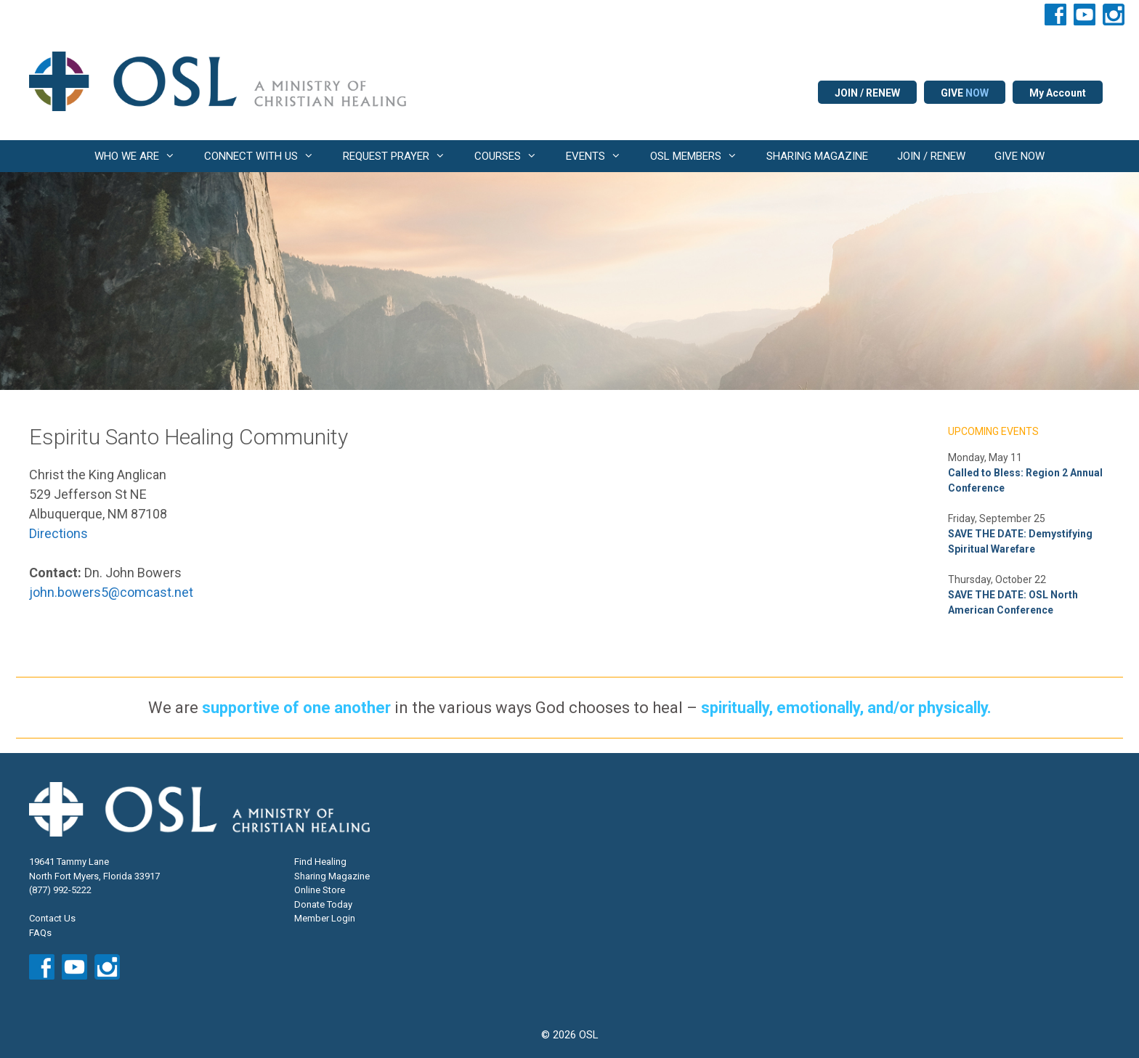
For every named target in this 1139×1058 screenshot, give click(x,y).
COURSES (512, 156)
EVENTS (601, 156)
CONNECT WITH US (266, 156)
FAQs (40, 932)
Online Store (319, 889)
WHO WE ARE (142, 156)
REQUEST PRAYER (401, 156)
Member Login (324, 918)
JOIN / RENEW (867, 93)
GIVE (965, 93)
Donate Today (323, 904)
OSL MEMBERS (701, 156)
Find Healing (320, 861)
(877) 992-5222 (60, 889)
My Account (1057, 93)
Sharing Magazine (332, 876)
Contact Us (52, 918)
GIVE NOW (1019, 156)
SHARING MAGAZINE (817, 156)
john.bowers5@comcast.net (111, 592)
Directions (58, 533)
